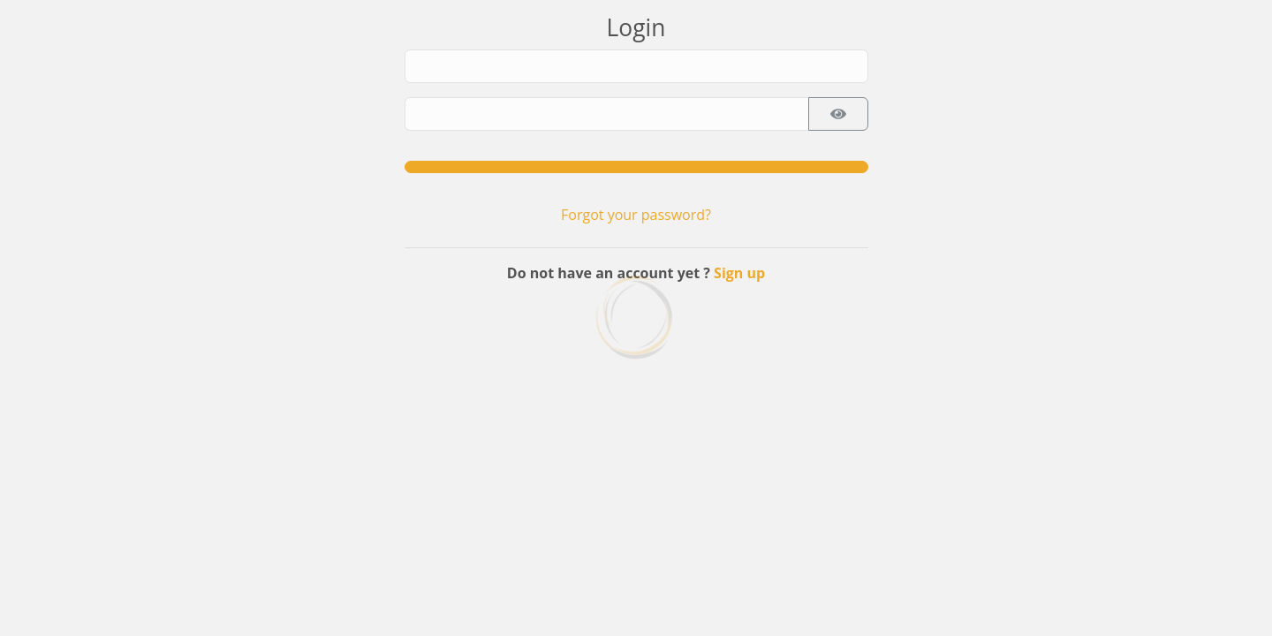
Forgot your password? (636, 214)
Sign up (739, 273)
